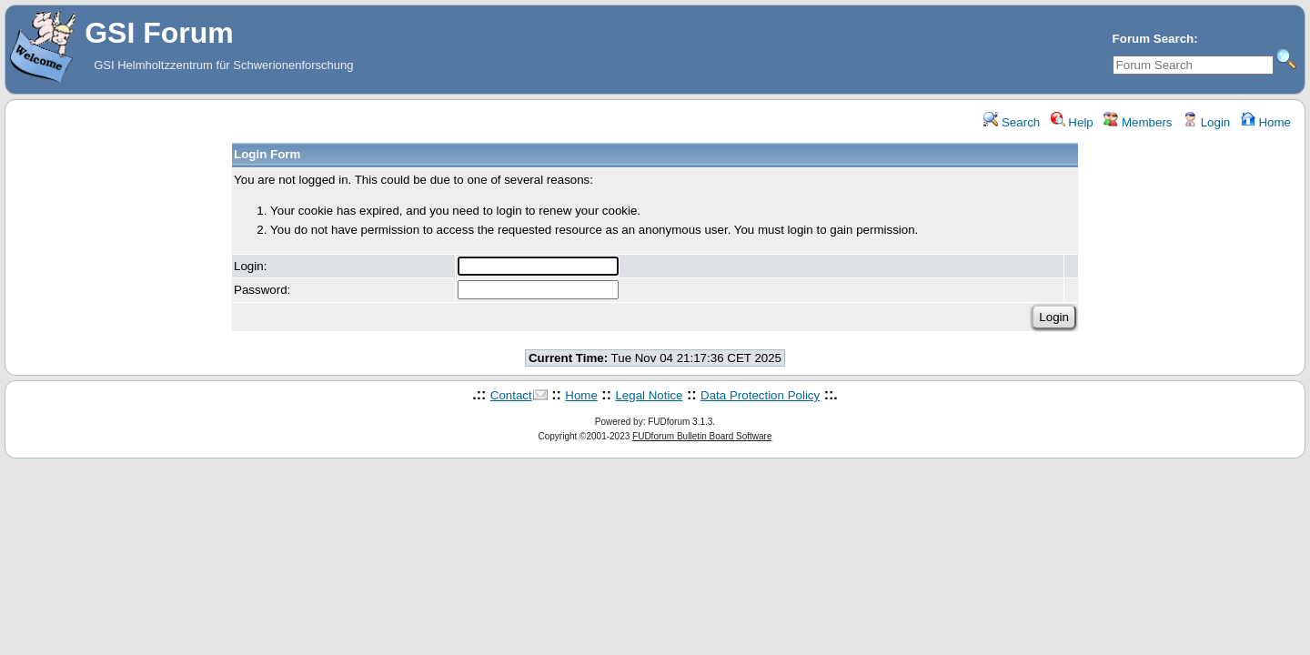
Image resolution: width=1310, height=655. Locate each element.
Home (1266, 122)
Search (1011, 122)
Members (1137, 122)
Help (1072, 122)
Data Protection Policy (760, 395)
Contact (511, 395)
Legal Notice (648, 395)
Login (1206, 122)
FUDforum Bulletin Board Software (701, 436)
